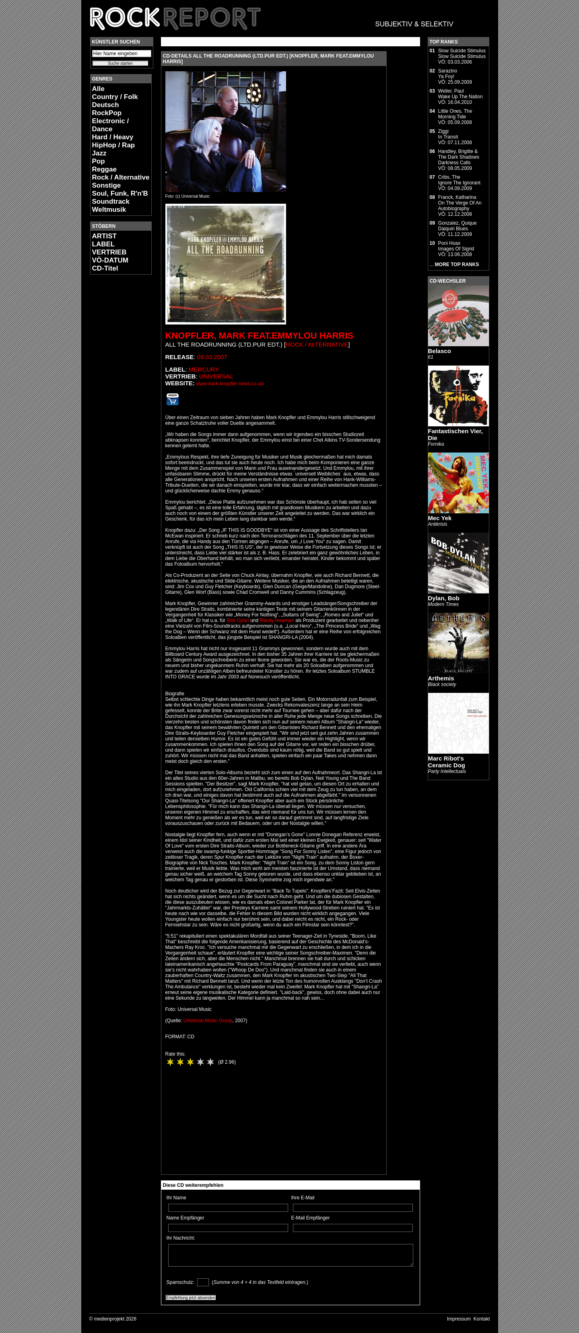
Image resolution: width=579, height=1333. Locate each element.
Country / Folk (115, 97)
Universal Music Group (207, 1020)
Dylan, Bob (443, 598)
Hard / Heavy (113, 137)
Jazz (99, 153)
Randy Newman (277, 620)
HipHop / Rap (113, 145)
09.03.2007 (212, 356)
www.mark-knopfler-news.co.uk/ (230, 383)
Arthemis (441, 678)
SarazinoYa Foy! (447, 73)
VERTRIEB (109, 252)
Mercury (204, 369)
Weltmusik (109, 209)
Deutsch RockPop (107, 109)
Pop (98, 161)
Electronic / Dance (110, 125)
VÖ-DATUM (110, 260)
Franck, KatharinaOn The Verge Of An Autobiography (460, 202)
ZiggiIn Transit (448, 134)
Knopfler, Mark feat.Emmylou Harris (259, 336)
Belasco (439, 350)
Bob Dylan (238, 620)
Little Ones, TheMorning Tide (455, 114)
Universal (216, 376)
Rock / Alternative (121, 177)
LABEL (103, 244)
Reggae (104, 169)
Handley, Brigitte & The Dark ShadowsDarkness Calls (458, 157)
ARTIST (104, 236)
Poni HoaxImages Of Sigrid (456, 246)
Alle (98, 89)
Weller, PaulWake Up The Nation (460, 93)
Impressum (459, 1319)
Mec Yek (440, 518)
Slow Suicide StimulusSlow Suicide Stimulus (462, 53)
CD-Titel (105, 268)
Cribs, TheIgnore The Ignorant (459, 180)
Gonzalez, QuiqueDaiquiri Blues (457, 225)
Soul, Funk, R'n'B (120, 193)
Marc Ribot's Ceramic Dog (447, 762)
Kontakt (482, 1319)
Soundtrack (111, 201)
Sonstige (106, 185)
